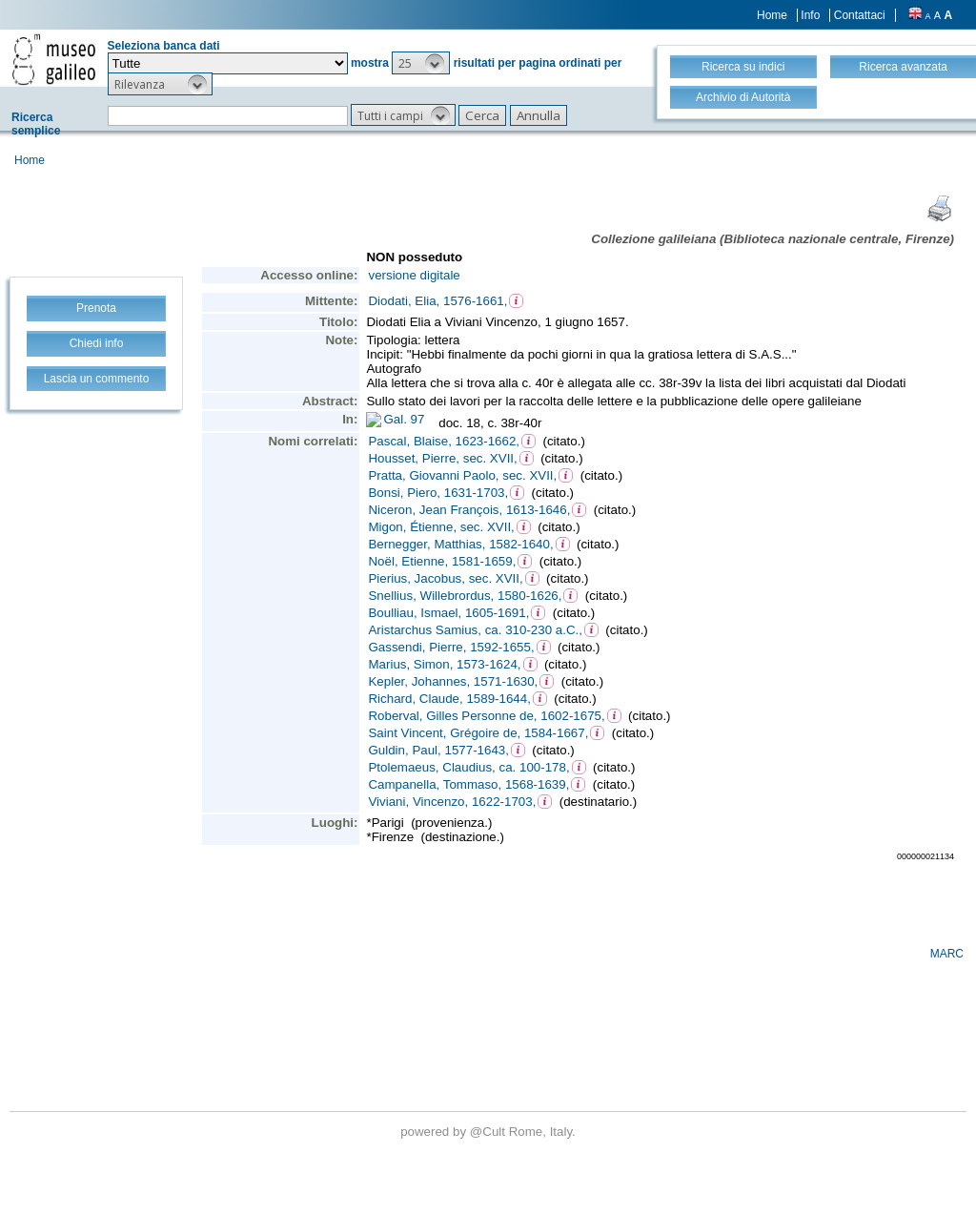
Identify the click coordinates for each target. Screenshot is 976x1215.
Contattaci (859, 15)
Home (772, 15)
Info (810, 15)
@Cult (489, 1131)
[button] (421, 62)
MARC (947, 953)
